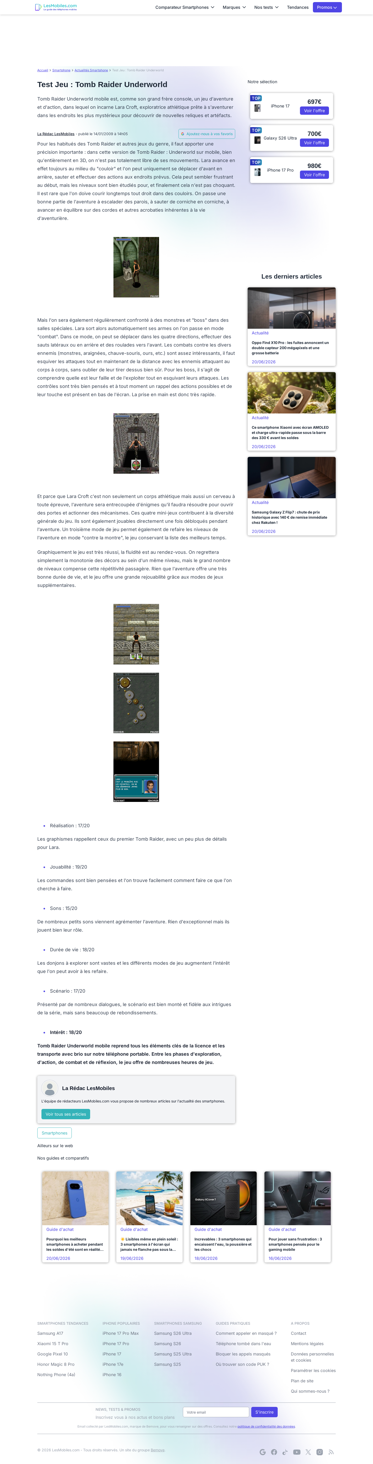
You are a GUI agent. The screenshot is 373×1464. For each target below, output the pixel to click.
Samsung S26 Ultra (173, 1333)
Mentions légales (307, 1343)
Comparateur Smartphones (184, 7)
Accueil (42, 70)
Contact (298, 1333)
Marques (234, 7)
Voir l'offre (314, 110)
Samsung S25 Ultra (173, 1353)
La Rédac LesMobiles (56, 134)
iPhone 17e (113, 1364)
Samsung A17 (50, 1333)
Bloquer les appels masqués (243, 1353)
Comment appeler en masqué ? (246, 1333)
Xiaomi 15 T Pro (52, 1343)
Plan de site (302, 1380)
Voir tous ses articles (66, 1114)
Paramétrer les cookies (313, 1370)
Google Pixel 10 (52, 1353)
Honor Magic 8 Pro (56, 1364)
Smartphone (61, 70)
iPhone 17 (112, 1353)
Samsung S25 (167, 1364)
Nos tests (266, 7)
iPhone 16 (112, 1374)
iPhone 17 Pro (116, 1343)
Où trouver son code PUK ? (242, 1364)
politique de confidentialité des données (266, 1426)
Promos (327, 7)
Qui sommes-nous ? (310, 1391)
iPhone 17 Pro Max (121, 1333)
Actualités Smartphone (91, 70)
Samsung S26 (167, 1343)
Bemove (157, 1450)
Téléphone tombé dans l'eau (243, 1343)
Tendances (298, 7)
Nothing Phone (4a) (56, 1374)
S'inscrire (264, 1412)
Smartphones (54, 1133)
